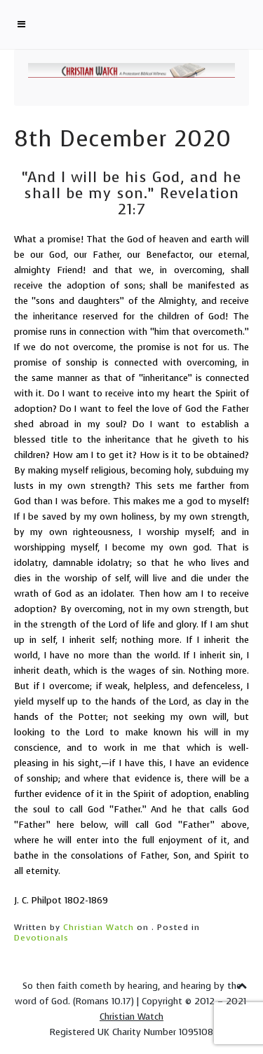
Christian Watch (98, 927)
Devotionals (41, 937)
